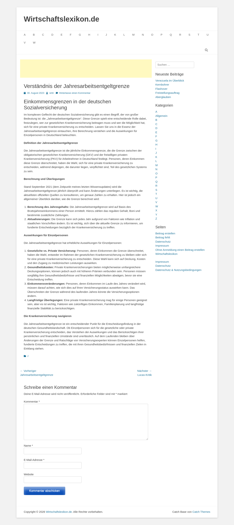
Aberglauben (163, 97)
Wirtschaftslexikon (166, 253)
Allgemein (161, 115)
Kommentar (32, 401)
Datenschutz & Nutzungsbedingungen (178, 269)
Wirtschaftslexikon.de (61, 19)
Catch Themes (201, 511)
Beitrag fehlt (162, 237)
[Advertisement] (86, 68)
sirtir (51, 93)
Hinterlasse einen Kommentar (74, 93)
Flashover (161, 88)
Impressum (162, 245)
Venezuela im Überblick (169, 80)
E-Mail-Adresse (34, 459)
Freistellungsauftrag (167, 92)
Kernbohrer (162, 84)
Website (29, 474)
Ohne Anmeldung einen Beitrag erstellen (180, 249)
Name (28, 445)
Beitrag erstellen (165, 233)
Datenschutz (163, 241)
